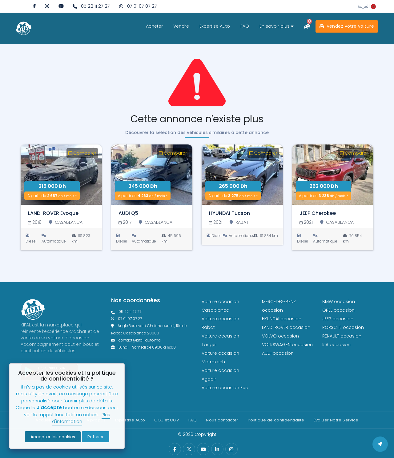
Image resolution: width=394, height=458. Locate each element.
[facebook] (34, 6)
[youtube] (61, 6)
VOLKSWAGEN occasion (287, 345)
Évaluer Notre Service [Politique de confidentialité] (336, 420)
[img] (47, 6)
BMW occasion (338, 301)
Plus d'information (81, 418)
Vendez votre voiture (347, 26)
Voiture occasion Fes (225, 388)
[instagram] (47, 6)
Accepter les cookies (52, 437)
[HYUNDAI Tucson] (242, 174)
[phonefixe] (151, 311)
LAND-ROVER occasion (286, 327)
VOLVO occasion (280, 336)
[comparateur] (307, 26)
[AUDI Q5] (151, 174)
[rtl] (367, 6)
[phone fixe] (91, 6)
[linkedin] (217, 449)
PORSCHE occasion (343, 327)
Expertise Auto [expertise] (214, 26)
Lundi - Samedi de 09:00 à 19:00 (143, 347)
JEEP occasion (337, 319)
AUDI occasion (278, 353)
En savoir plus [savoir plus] (276, 26)
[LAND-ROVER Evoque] (61, 174)
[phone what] (138, 6)
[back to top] (380, 444)
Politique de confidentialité (276, 420)
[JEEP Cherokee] (332, 174)
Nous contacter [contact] (222, 420)
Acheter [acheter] (154, 26)
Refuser (95, 437)
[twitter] (189, 449)
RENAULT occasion (341, 336)
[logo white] (23, 28)
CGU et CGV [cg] (166, 420)
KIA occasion (336, 345)
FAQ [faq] (244, 26)
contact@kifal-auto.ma (136, 340)
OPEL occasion (338, 310)
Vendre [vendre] (181, 26)
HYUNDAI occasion (281, 319)
